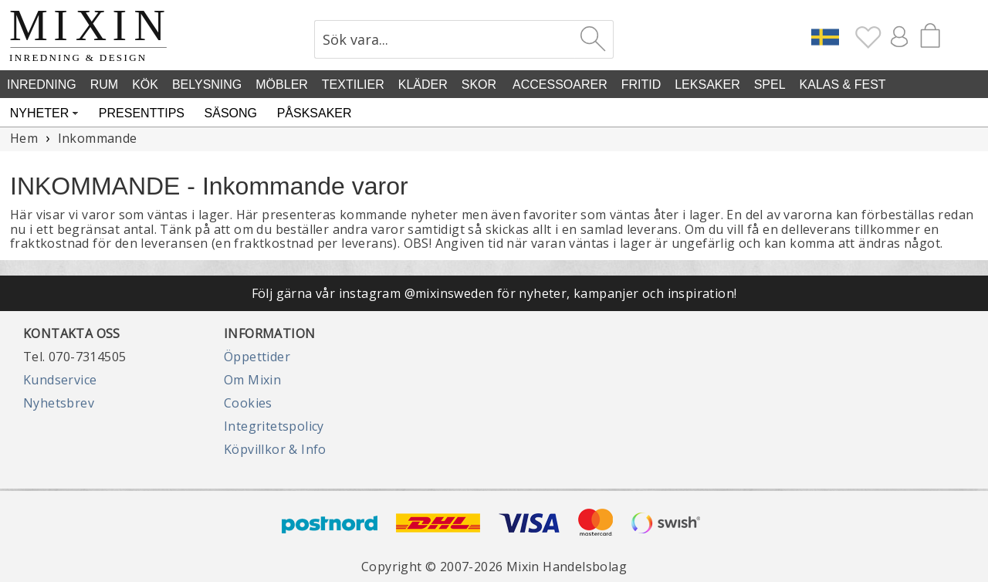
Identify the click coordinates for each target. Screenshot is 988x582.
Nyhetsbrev (58, 402)
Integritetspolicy (274, 426)
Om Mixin (252, 379)
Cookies (248, 402)
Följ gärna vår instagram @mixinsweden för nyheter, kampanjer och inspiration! (494, 293)
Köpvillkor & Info (275, 449)
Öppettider (257, 356)
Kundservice (59, 379)
